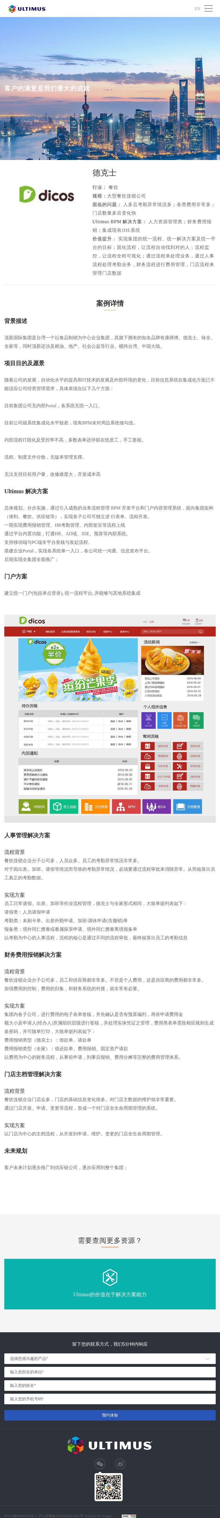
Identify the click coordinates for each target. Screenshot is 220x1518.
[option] (110, 1284)
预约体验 (110, 1415)
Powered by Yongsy (98, 1516)
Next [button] (217, 1284)
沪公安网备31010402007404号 (60, 1516)
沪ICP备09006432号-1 (20, 1516)
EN (197, 8)
